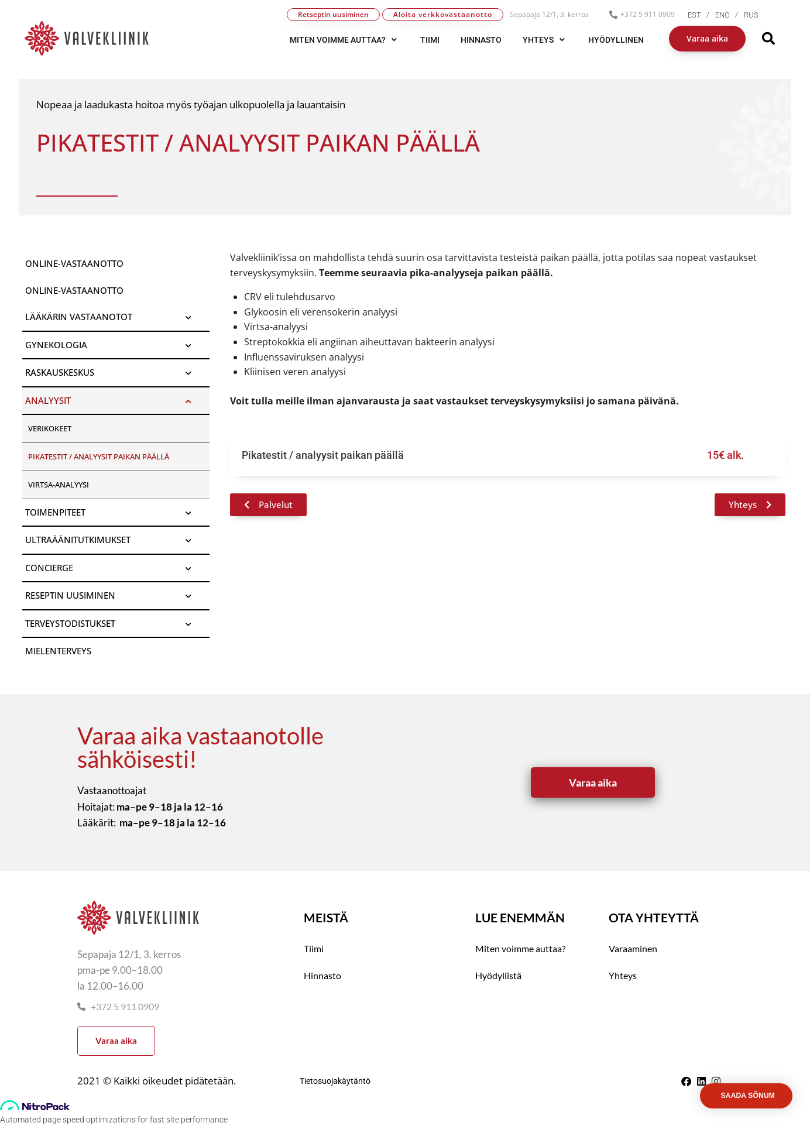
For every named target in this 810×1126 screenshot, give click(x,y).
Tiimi (314, 948)
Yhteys (623, 975)
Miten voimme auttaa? (520, 948)
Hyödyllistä (498, 975)
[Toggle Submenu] (189, 317)
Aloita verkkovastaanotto (442, 14)
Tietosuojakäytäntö (335, 1081)
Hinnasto (322, 975)
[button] (344, 39)
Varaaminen (633, 948)
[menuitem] (701, 15)
